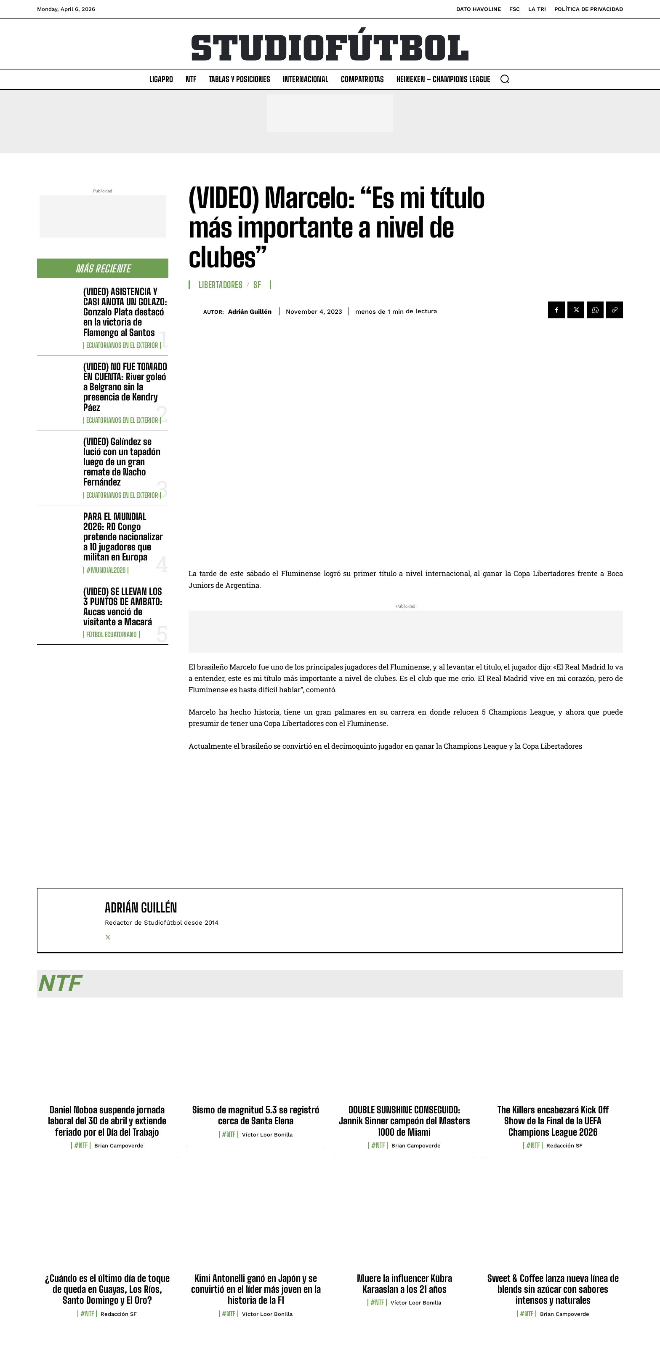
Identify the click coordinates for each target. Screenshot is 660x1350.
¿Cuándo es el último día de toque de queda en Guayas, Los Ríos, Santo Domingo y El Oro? (107, 1289)
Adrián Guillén (249, 311)
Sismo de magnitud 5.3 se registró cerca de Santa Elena (255, 1115)
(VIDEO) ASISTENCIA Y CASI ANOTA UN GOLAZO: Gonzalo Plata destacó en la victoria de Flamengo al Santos (125, 312)
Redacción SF (564, 1145)
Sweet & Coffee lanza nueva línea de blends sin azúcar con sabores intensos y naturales (553, 1289)
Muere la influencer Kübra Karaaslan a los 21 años (404, 1284)
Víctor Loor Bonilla (267, 1134)
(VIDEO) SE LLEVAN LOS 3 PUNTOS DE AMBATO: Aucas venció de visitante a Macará (122, 607)
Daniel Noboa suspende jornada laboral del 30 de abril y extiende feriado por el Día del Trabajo (107, 1121)
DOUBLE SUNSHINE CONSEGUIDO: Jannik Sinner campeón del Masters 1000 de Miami (404, 1121)
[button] (505, 79)
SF (257, 284)
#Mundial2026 (105, 570)
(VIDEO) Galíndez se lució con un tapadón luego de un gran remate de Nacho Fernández (121, 462)
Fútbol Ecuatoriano (111, 634)
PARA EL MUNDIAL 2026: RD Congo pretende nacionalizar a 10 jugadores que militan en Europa (123, 537)
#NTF (81, 1145)
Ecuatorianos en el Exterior (122, 345)
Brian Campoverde (119, 1145)
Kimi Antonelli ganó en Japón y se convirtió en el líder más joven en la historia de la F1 (256, 1289)
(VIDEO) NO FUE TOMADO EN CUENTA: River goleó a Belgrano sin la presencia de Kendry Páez (125, 387)
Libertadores (220, 284)
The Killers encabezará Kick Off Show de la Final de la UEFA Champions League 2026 (553, 1121)
